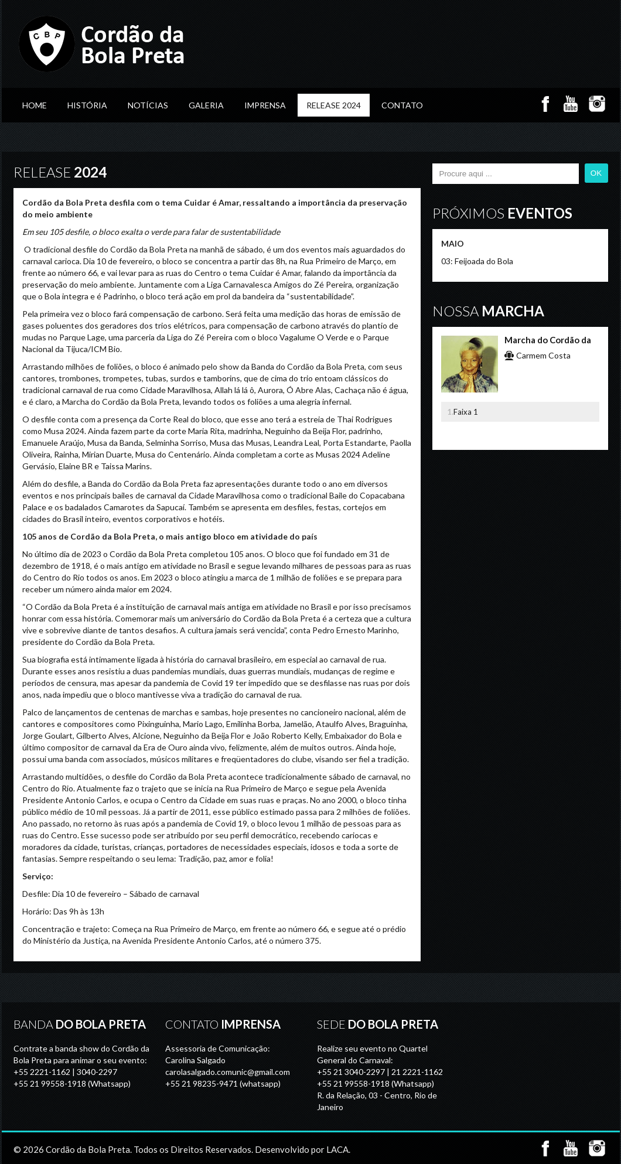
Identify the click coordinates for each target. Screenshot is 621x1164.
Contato (402, 105)
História (87, 105)
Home (34, 105)
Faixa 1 (465, 412)
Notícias (148, 105)
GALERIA (206, 105)
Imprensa (265, 105)
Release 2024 (333, 105)
